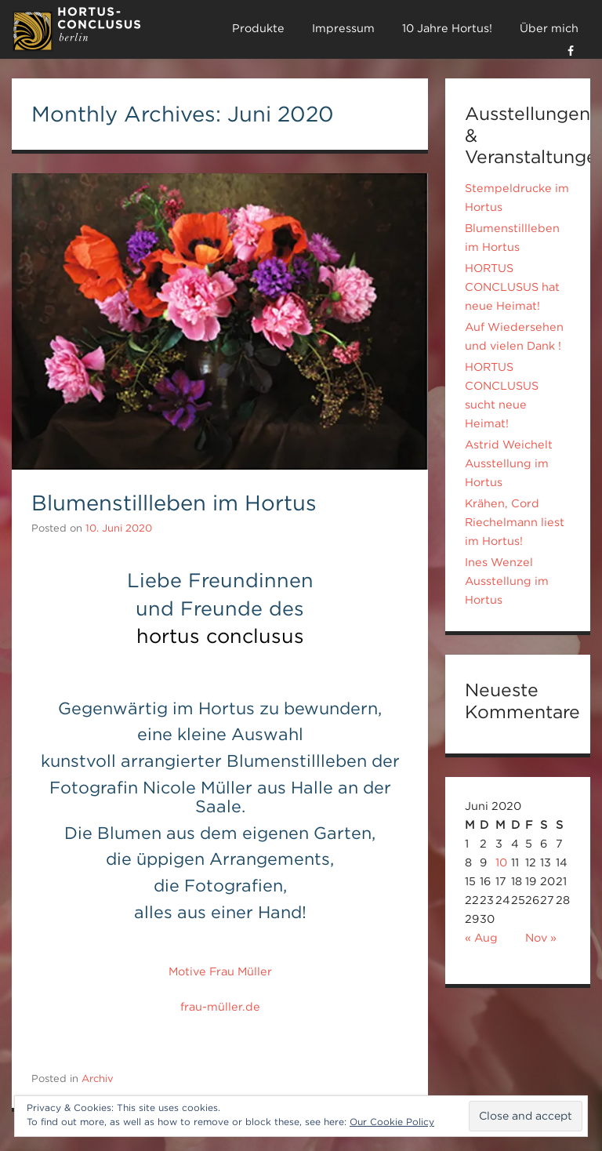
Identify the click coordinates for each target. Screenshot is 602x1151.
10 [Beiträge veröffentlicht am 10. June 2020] (501, 862)
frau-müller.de (220, 1006)
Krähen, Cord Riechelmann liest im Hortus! (514, 522)
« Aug (481, 937)
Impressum (343, 28)
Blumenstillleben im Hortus (174, 502)
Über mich (549, 28)
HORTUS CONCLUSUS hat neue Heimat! (512, 287)
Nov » (541, 937)
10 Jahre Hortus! (447, 28)
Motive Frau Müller (220, 971)
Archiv (98, 1078)
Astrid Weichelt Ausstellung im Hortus (509, 463)
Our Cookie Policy (392, 1122)
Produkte (258, 28)
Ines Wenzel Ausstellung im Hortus (507, 581)
